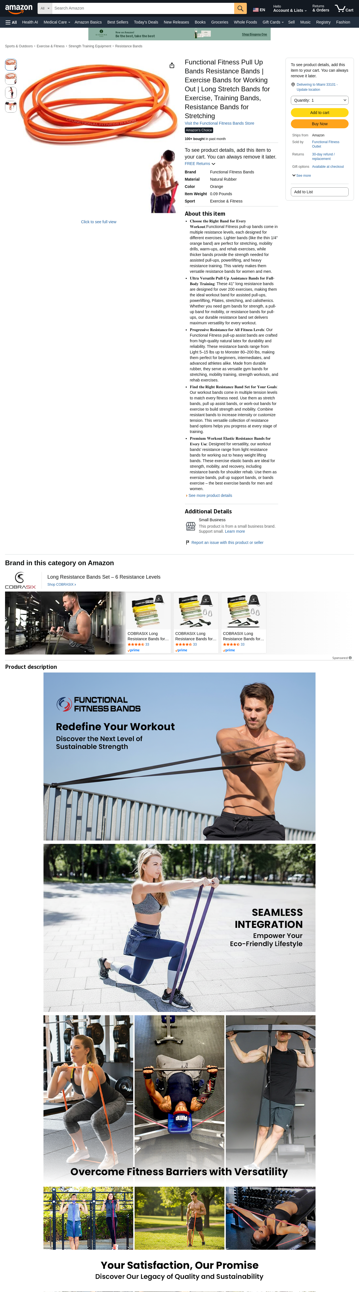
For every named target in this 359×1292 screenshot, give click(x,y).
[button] (11, 22)
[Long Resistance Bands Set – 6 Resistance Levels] (103, 577)
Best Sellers (117, 22)
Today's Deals (146, 22)
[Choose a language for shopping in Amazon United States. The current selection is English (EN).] (258, 9)
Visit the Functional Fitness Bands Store (219, 123)
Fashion (343, 22)
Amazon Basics (88, 22)
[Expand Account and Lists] (306, 10)
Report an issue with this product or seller (224, 542)
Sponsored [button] (342, 658)
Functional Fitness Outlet (325, 144)
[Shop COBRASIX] (61, 585)
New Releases (176, 22)
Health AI (30, 22)
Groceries (219, 22)
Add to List (303, 192)
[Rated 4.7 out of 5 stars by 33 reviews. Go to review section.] (148, 645)
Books (200, 22)
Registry (323, 22)
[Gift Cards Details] (283, 22)
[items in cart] (344, 8)
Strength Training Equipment (89, 46)
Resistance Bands (128, 46)
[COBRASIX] (20, 580)
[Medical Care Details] (69, 22)
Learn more (235, 531)
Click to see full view (98, 222)
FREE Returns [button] (200, 163)
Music (305, 22)
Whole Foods (245, 22)
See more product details (210, 495)
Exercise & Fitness (51, 46)
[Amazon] (19, 8)
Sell (291, 22)
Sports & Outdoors (19, 46)
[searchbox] (143, 8)
